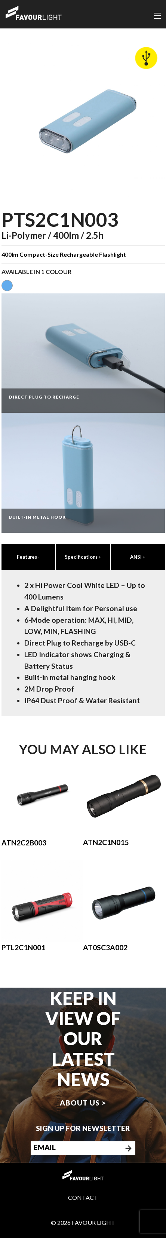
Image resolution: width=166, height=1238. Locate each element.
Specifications (83, 557)
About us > (83, 1102)
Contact (83, 1197)
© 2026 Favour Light (83, 1222)
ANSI (137, 557)
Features (28, 557)
